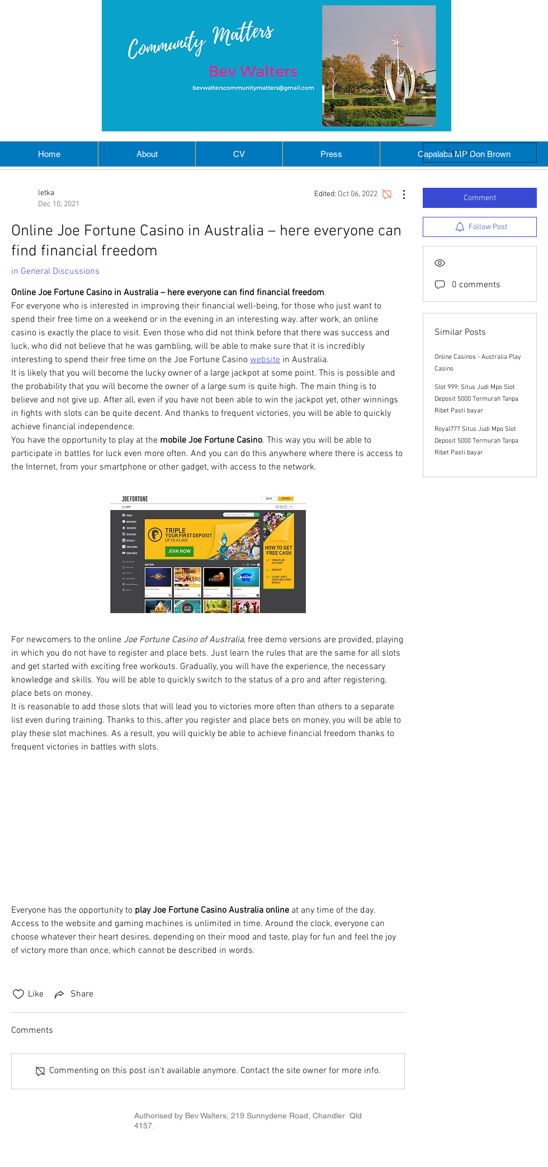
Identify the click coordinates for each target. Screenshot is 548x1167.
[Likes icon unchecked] (18, 994)
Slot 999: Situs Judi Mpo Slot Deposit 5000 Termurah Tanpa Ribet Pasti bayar (476, 399)
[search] (480, 153)
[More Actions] (398, 194)
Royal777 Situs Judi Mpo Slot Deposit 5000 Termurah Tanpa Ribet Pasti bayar (476, 441)
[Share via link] (73, 994)
